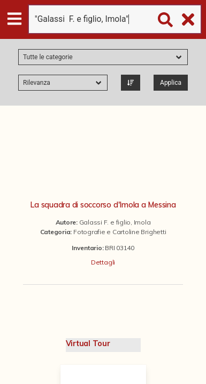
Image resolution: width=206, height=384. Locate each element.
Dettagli (103, 262)
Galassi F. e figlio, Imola (115, 222)
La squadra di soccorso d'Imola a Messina (103, 205)
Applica (170, 82)
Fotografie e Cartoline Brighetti (119, 232)
